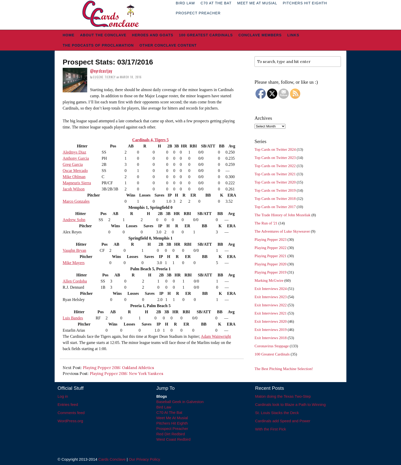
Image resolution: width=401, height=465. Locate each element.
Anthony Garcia (76, 158)
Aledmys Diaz (74, 152)
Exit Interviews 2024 (270, 289)
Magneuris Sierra (77, 183)
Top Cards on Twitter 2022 (275, 166)
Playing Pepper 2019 (270, 272)
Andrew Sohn (74, 220)
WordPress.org (70, 421)
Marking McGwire (268, 280)
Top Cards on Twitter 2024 (275, 149)
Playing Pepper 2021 (270, 256)
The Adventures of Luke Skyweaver (282, 231)
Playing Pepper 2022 (270, 248)
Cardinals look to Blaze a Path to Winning (290, 404)
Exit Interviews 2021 (270, 313)
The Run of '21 (265, 223)
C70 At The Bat (169, 412)
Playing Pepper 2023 (270, 239)
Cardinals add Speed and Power (282, 421)
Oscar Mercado (75, 170)
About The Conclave (103, 35)
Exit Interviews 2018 (270, 338)
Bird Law (163, 407)
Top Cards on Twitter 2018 (275, 199)
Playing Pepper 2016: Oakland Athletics (118, 367)
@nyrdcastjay (101, 71)
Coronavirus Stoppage (271, 346)
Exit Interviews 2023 (270, 297)
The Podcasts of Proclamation (98, 45)
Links (293, 35)
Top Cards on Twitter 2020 (275, 182)
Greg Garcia (73, 164)
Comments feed (71, 412)
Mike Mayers (74, 263)
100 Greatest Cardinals (206, 35)
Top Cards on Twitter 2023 (275, 158)
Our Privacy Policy (144, 459)
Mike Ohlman (74, 177)
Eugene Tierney (104, 77)
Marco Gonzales (76, 201)
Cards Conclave (112, 459)
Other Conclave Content (168, 45)
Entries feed (68, 404)
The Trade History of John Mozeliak (282, 215)
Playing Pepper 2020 (270, 264)
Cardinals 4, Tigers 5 (150, 140)
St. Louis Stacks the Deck (277, 412)
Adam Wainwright (216, 336)
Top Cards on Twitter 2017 (275, 207)
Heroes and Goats (152, 35)
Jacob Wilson (74, 189)
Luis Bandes (73, 318)
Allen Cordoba (75, 281)
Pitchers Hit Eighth (172, 423)
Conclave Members (260, 35)
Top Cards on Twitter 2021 (275, 174)
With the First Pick (270, 429)
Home (68, 35)
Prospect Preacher (198, 13)
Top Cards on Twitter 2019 (275, 190)
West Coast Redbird (173, 439)
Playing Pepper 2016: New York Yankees (126, 373)
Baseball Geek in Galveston (180, 401)
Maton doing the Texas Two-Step (283, 396)
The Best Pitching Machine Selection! (283, 369)
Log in (63, 396)
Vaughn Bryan (74, 250)
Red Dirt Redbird (170, 434)
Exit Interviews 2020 (270, 321)
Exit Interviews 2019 (270, 330)
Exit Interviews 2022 (270, 305)
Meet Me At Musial (172, 418)
